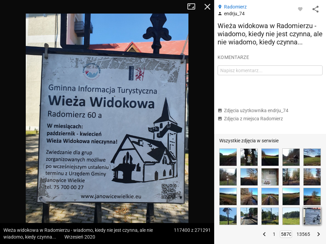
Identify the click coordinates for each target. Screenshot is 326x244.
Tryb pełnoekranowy (194, 7)
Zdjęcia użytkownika (253, 110)
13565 (303, 234)
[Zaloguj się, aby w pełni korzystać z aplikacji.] (300, 9)
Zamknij (207, 7)
